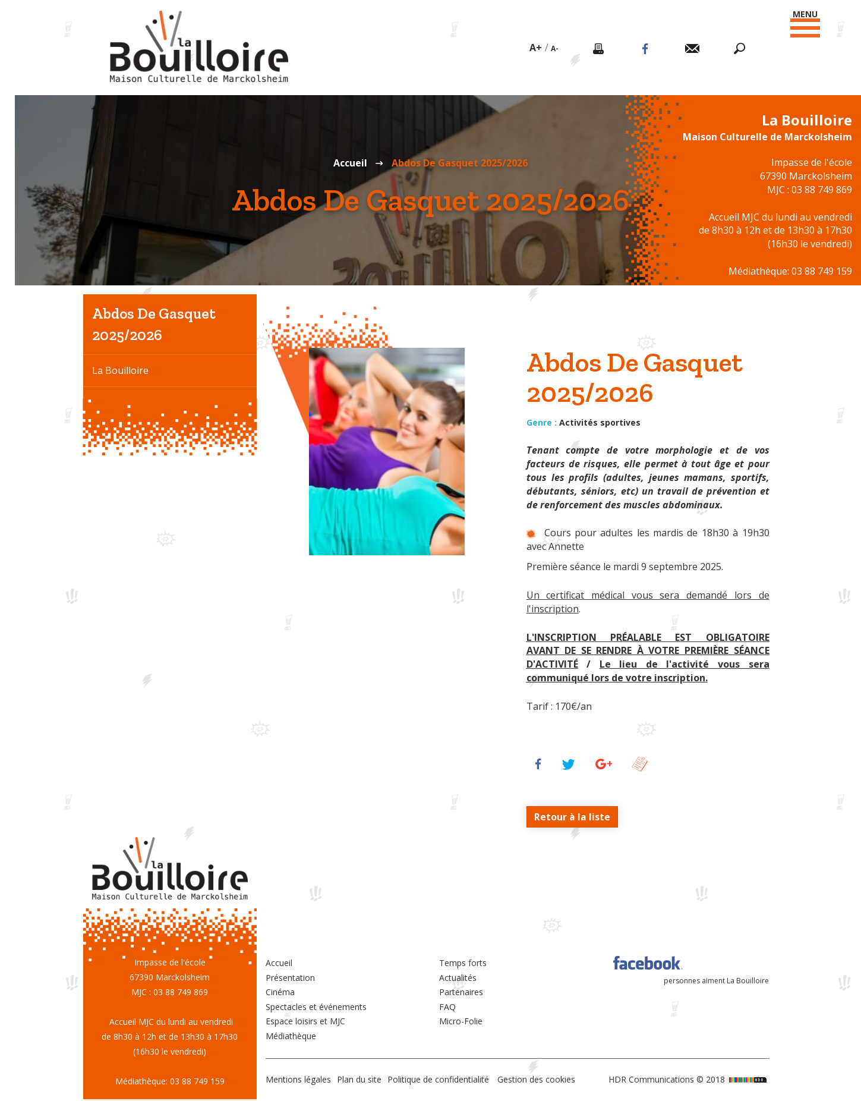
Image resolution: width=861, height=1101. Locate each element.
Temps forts (463, 963)
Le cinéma (114, 434)
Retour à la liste (572, 816)
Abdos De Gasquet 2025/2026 (154, 324)
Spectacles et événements (316, 1006)
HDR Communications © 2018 (688, 1080)
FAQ (447, 1006)
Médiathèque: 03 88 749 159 (790, 271)
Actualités (458, 977)
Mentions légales (298, 1080)
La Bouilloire (120, 370)
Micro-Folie (460, 1021)
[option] (387, 451)
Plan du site (359, 1080)
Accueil (350, 162)
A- (554, 48)
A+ (535, 47)
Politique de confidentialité (438, 1080)
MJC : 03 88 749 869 (809, 189)
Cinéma (280, 992)
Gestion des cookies (536, 1080)
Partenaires (461, 992)
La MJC (107, 402)
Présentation (290, 977)
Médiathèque (291, 1036)
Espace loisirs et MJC (305, 1021)
